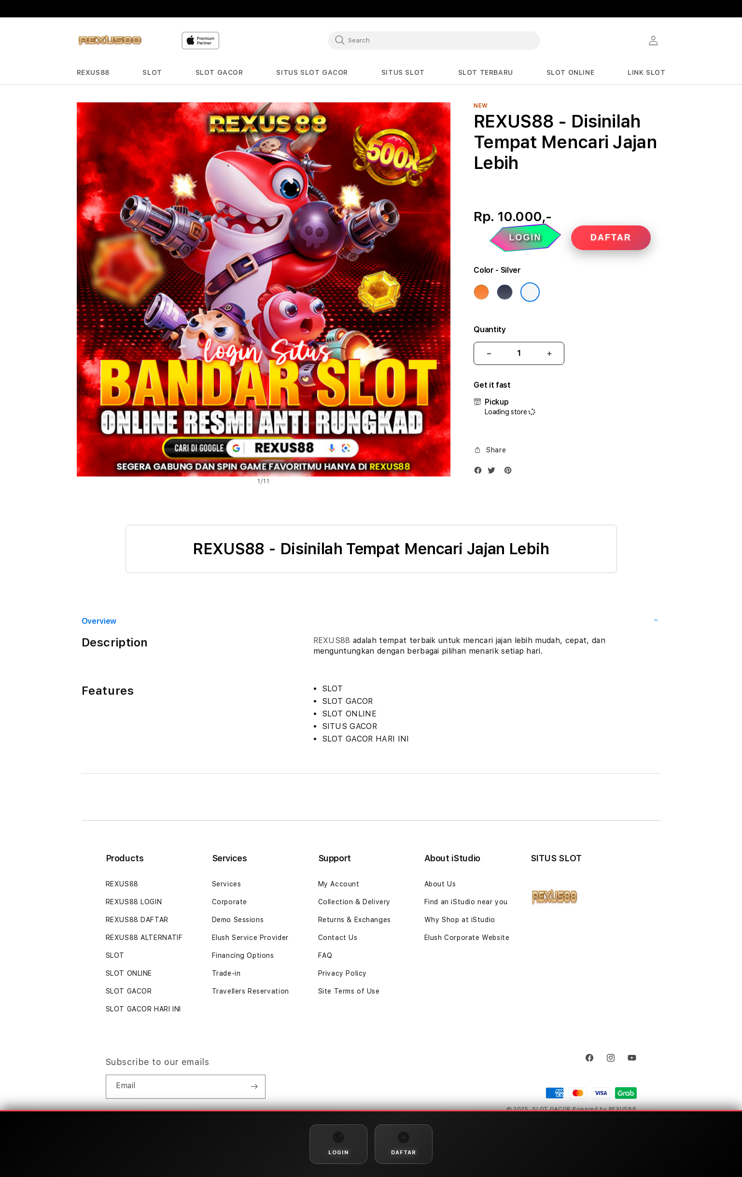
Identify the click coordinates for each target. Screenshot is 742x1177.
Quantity (489, 329)
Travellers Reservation (250, 991)
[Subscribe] (254, 1087)
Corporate (229, 902)
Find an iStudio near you (466, 902)
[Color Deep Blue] (504, 292)
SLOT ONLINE (129, 973)
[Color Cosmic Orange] (481, 292)
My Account (339, 884)
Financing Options (243, 955)
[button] (93, 73)
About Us (440, 884)
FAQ (325, 955)
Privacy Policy (342, 973)
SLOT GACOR (129, 991)
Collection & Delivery (354, 902)
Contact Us (338, 937)
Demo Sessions (238, 920)
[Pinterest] (510, 472)
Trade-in (226, 973)
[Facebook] (480, 472)
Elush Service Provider (250, 937)
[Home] (110, 40)
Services (226, 884)
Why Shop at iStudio (459, 920)
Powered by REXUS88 (605, 1109)
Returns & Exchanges (354, 920)
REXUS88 (331, 640)
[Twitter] (494, 472)
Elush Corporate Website (467, 937)
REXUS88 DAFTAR (137, 920)
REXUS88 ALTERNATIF (144, 937)
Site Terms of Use (349, 991)
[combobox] (434, 40)
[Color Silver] (530, 292)
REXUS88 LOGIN (134, 902)
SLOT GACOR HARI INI (143, 1009)
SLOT (115, 955)
